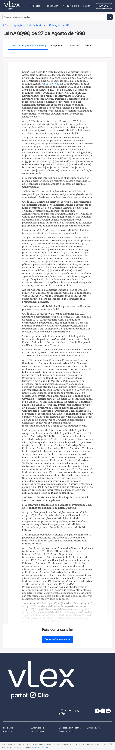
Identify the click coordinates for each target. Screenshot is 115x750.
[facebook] (102, 710)
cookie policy (34, 747)
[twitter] (97, 710)
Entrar (87, 6)
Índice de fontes (66, 731)
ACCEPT (45, 747)
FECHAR (111, 744)
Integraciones (71, 6)
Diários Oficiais (37, 731)
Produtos (35, 6)
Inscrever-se (104, 7)
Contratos (7, 731)
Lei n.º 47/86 (52, 83)
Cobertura (52, 6)
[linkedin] (108, 710)
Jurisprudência (37, 728)
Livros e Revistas (94, 728)
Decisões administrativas (70, 728)
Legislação (8, 728)
